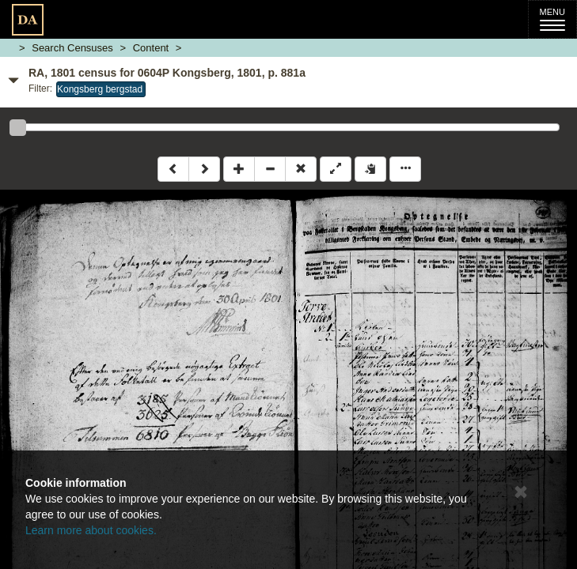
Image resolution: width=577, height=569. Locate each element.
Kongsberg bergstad (99, 89)
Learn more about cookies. (91, 530)
